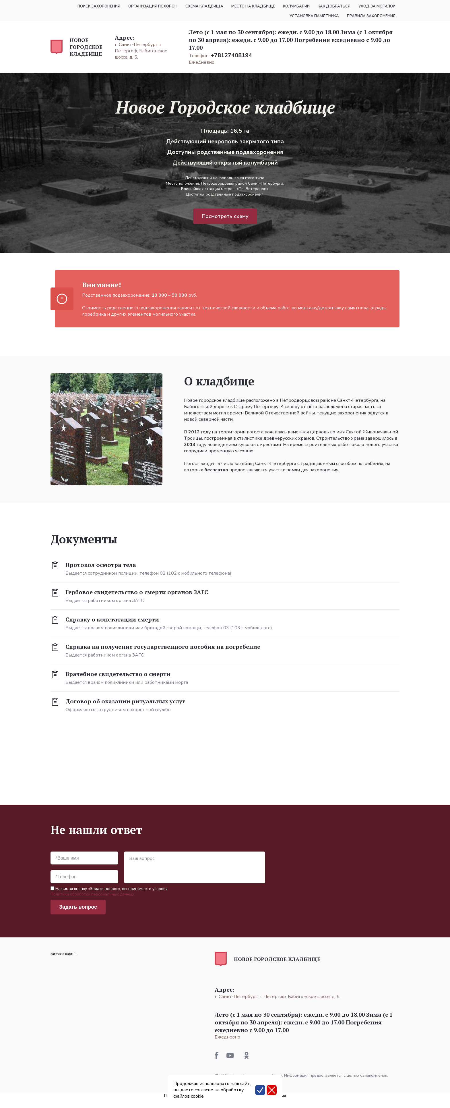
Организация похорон (152, 6)
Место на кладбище (253, 6)
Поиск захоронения (98, 6)
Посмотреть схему (225, 216)
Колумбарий (296, 6)
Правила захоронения (371, 16)
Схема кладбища (204, 6)
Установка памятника (314, 16)
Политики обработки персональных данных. (93, 894)
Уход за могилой (376, 6)
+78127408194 (231, 55)
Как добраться (334, 6)
